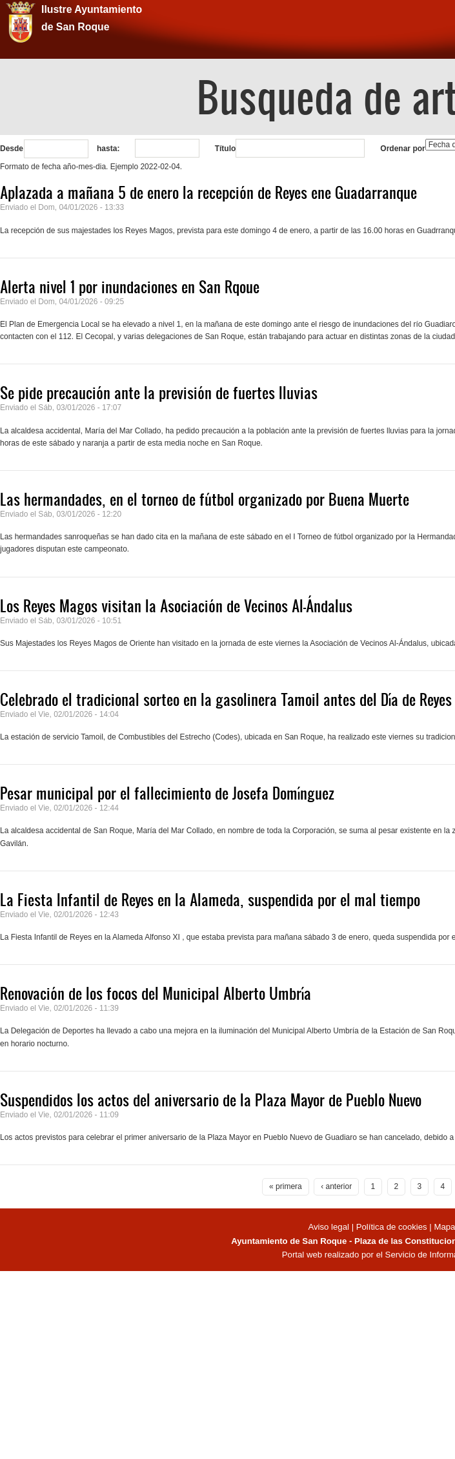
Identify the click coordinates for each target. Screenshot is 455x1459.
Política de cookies (391, 1227)
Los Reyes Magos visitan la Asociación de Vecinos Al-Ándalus (176, 605)
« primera (285, 1186)
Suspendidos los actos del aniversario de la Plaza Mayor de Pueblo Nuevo (210, 1100)
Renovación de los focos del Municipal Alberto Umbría (155, 993)
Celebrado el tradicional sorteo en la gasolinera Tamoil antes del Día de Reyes (226, 699)
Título (225, 148)
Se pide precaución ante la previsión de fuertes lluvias (159, 392)
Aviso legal (329, 1227)
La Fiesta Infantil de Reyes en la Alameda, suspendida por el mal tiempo (210, 899)
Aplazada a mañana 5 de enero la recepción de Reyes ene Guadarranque (208, 192)
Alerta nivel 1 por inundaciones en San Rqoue (129, 286)
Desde (11, 148)
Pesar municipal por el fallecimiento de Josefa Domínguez (167, 793)
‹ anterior (336, 1186)
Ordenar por (402, 148)
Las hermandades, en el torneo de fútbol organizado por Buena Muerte (204, 499)
